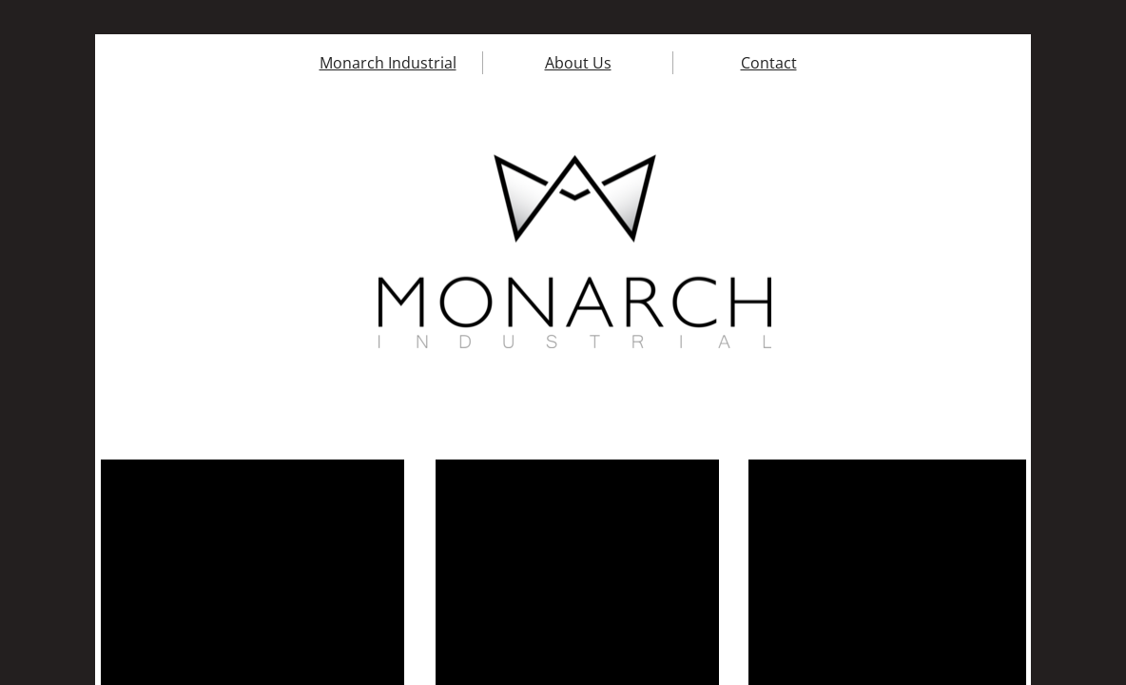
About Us (578, 62)
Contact (769, 62)
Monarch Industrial (388, 62)
